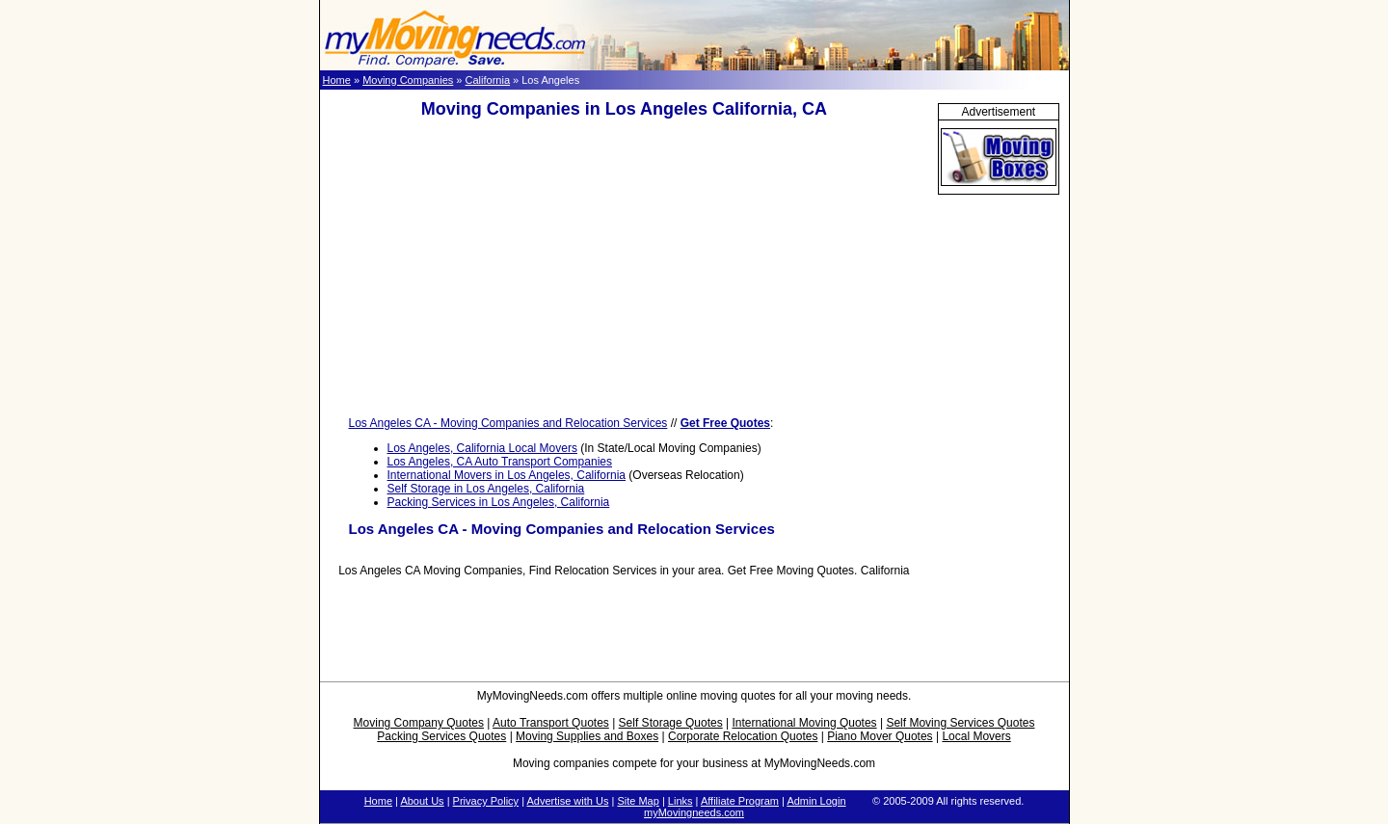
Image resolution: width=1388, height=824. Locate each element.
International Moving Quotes (804, 723)
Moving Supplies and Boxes (587, 736)
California (488, 80)
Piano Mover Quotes (879, 736)
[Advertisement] (624, 268)
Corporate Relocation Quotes (742, 736)
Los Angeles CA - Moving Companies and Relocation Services (508, 423)
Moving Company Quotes (419, 723)
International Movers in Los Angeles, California (506, 475)
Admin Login (816, 801)
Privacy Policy (486, 801)
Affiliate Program (740, 801)
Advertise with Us (567, 801)
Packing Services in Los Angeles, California (498, 502)
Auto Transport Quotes (551, 723)
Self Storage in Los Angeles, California (486, 488)
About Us (421, 801)
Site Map (637, 801)
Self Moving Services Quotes (960, 723)
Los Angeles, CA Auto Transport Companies (499, 461)
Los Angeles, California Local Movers (482, 448)
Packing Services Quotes (441, 736)
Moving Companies (407, 80)
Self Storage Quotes (671, 723)
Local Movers (976, 736)
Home (337, 80)
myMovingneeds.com (694, 812)
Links (680, 801)
